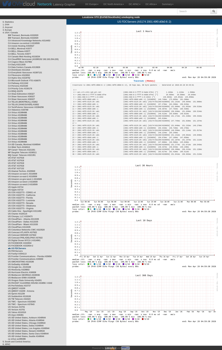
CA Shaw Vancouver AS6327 (21, 96)
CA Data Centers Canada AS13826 (24, 67)
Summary (168, 4)
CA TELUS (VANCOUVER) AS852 (23, 104)
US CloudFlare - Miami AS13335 (23, 224)
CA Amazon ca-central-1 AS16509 (24, 43)
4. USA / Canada (10, 32)
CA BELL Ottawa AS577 (19, 51)
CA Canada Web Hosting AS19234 (24, 56)
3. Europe (7, 30)
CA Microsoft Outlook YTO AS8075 (24, 80)
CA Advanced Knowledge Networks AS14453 (29, 40)
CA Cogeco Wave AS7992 (20, 62)
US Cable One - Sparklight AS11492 (25, 211)
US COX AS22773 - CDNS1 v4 (22, 192)
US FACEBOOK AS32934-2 (20, 246)
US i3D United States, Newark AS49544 (26, 331)
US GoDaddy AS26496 (18, 264)
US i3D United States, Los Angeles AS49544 (28, 328)
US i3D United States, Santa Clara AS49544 (28, 334)
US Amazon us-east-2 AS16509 (22, 176)
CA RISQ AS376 (15, 91)
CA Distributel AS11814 (19, 70)
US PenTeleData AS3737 (19, 286)
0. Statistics (8, 22)
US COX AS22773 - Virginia (20, 208)
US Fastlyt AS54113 (17, 254)
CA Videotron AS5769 (18, 110)
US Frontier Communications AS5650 (25, 259)
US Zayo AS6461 (16, 315)
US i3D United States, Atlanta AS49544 (26, 320)
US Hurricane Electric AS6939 (22, 272)
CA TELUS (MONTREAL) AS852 (23, 102)
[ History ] (150, 81)
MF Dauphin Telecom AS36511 (22, 152)
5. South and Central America (16, 342)
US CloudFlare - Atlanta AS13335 (23, 219)
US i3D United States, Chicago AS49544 (26, 323)
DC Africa (151, 4)
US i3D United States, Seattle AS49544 (26, 336)
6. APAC (6, 344)
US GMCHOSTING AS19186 (21, 262)
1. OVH (6, 24)
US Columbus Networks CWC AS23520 (26, 230)
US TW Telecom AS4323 (19, 299)
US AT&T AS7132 (16, 168)
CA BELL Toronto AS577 (19, 54)
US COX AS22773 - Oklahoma (22, 206)
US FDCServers (18, 248)
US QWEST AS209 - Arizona (21, 291)
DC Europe (91, 4)
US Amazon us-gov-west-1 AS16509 (25, 179)
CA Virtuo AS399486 (17, 112)
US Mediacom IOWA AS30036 (22, 278)
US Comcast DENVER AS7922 (22, 235)
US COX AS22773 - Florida (20, 198)
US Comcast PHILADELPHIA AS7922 (25, 238)
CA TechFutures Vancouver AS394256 (26, 107)
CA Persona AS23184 (18, 86)
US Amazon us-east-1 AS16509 (22, 174)
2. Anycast (8, 27)
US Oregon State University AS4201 (25, 280)
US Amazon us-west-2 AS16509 (23, 184)
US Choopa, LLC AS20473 (20, 216)
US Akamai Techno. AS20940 (21, 171)
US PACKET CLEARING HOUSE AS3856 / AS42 (30, 283)
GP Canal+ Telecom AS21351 (21, 150)
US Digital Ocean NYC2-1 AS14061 (24, 240)
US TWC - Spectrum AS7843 (21, 304)
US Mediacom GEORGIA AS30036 (24, 275)
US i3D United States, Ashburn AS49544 (27, 318)
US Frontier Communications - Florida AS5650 (30, 256)
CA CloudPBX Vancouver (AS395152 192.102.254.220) (33, 59)
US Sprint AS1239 (16, 294)
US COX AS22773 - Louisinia (21, 200)
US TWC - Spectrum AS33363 (22, 302)
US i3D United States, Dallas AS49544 (26, 326)
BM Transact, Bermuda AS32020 (23, 35)
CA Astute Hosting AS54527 (21, 46)
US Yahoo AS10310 (17, 312)
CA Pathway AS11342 (18, 83)
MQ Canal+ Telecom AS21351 (22, 155)
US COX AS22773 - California (21, 195)
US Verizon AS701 (16, 307)
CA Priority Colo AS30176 (20, 88)
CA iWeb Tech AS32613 (19, 147)
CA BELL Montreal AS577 (20, 48)
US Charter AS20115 (17, 214)
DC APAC (134, 4)
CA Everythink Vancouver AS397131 (25, 72)
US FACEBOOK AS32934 (19, 243)
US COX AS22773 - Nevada (20, 203)
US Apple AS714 (15, 187)
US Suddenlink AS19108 (19, 296)
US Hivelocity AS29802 (19, 270)
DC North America (113, 4)
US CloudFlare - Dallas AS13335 (23, 222)
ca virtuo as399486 (17, 339)
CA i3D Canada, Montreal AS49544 (24, 144)
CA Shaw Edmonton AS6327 (21, 94)
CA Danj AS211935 (17, 64)
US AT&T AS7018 (16, 158)
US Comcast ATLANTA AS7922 (22, 232)
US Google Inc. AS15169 (19, 267)
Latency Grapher (56, 4)
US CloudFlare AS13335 (19, 227)
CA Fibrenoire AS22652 (19, 75)
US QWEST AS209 (16, 288)
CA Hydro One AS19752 (19, 78)
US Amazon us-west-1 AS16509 (23, 182)
